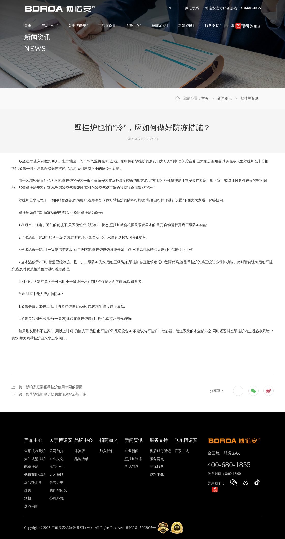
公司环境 (56, 498)
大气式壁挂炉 (35, 459)
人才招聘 (56, 475)
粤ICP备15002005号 (140, 528)
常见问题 (131, 467)
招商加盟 (160, 26)
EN (168, 8)
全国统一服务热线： (225, 453)
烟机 (27, 498)
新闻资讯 (186, 26)
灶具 (27, 490)
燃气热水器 (33, 483)
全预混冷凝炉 (35, 451)
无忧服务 (157, 467)
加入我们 (106, 451)
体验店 (79, 451)
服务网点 (157, 459)
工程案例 (106, 26)
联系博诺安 (186, 440)
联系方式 (182, 451)
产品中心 (49, 26)
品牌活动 (81, 459)
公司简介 (56, 451)
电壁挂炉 (31, 467)
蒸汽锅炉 (31, 506)
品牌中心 (133, 26)
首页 (27, 26)
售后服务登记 (160, 451)
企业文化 (56, 459)
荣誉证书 (56, 483)
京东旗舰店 (252, 26)
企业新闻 (131, 451)
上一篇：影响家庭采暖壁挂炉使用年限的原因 (47, 387)
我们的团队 (58, 490)
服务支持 (159, 440)
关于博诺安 (78, 26)
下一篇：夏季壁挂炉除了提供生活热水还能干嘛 (48, 394)
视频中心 (56, 467)
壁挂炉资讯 (249, 98)
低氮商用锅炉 (35, 475)
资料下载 (157, 475)
